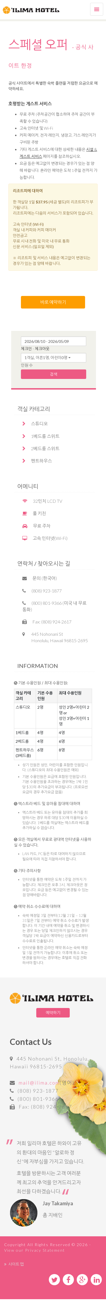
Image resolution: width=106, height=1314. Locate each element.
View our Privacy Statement (34, 1250)
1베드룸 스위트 (40, 436)
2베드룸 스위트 (40, 448)
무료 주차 (36, 525)
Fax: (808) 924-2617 (46, 621)
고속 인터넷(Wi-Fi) (45, 538)
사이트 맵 (14, 1264)
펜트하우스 (37, 460)
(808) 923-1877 (42, 590)
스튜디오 (35, 423)
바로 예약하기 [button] (53, 302)
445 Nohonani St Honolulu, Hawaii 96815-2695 (55, 637)
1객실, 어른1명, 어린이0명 (46, 357)
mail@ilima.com (39, 1083)
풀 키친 (34, 513)
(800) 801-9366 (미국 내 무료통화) (54, 606)
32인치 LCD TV (42, 501)
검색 (53, 374)
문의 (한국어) (39, 578)
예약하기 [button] (53, 1012)
